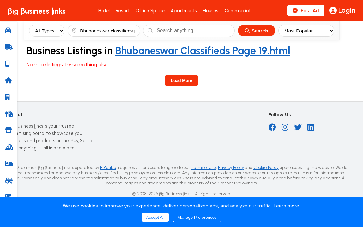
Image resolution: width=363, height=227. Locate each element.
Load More (181, 80)
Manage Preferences (197, 217)
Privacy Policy (231, 167)
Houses (210, 11)
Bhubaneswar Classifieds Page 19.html (202, 51)
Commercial (237, 11)
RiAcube (108, 167)
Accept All (155, 217)
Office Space (150, 11)
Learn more (286, 206)
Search (256, 30)
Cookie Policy (266, 167)
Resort (123, 11)
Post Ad (306, 11)
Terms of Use (203, 167)
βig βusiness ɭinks (37, 10)
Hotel (104, 11)
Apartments (184, 11)
